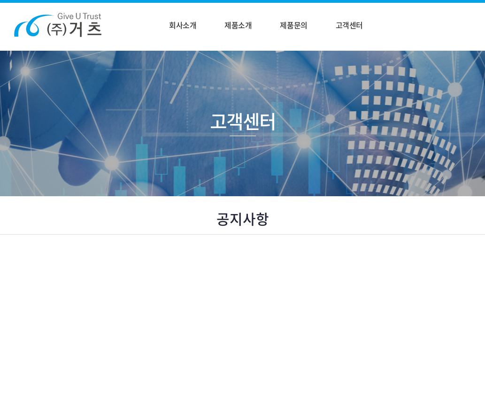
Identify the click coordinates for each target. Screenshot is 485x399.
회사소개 (182, 25)
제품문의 (293, 25)
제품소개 (238, 25)
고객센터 (349, 25)
